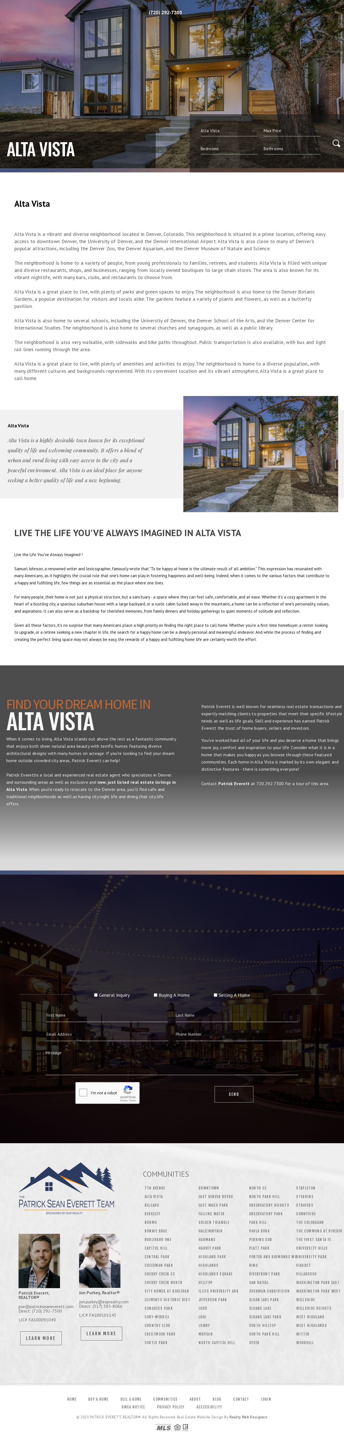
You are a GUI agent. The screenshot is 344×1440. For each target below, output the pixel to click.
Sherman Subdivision (269, 1291)
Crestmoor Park (160, 1334)
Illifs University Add (219, 1291)
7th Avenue (155, 1188)
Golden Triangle (214, 1222)
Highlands (208, 1265)
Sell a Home (130, 1399)
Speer (254, 1343)
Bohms (151, 1222)
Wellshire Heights (314, 1308)
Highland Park (212, 1257)
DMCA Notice (133, 1407)
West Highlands (311, 1325)
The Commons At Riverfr (319, 1231)
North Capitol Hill (217, 1343)
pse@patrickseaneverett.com (46, 1306)
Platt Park (259, 1248)
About (195, 1399)
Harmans (207, 1239)
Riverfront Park (264, 1274)
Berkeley (153, 1214)
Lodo (203, 1308)
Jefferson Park (213, 1300)
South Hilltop (262, 1325)
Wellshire (305, 1300)
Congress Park (159, 1308)
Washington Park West (318, 1291)
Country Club (158, 1325)
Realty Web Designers (249, 1417)
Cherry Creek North (164, 1282)
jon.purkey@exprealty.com (104, 1301)
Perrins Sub (260, 1239)
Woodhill (305, 1343)
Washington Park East (318, 1282)
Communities (165, 1399)
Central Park (157, 1257)
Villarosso (306, 1274)
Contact (241, 1399)
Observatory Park (266, 1214)
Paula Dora (259, 1231)
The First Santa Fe (313, 1239)
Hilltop (206, 1282)
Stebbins (305, 1196)
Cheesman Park (159, 1265)
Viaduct (303, 1265)
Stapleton (306, 1188)
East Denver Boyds (216, 1196)
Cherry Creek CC (160, 1274)
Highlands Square (216, 1274)
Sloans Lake (260, 1308)
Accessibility (209, 1407)
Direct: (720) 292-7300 (40, 1311)
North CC (258, 1188)
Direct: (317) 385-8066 (101, 1306)
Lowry (204, 1325)
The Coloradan (310, 1222)
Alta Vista (154, 1196)
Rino (253, 1265)
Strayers (304, 1205)
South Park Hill (264, 1334)
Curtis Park (156, 1343)
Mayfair (206, 1334)
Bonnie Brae (156, 1231)
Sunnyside (306, 1214)
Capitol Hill (156, 1248)
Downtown (209, 1188)
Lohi (203, 1317)
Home (71, 1399)
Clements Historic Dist (167, 1300)
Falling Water (212, 1214)
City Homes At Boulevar (167, 1291)
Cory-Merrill (157, 1317)
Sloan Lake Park (264, 1300)
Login (266, 1399)
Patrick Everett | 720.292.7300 (169, 12)
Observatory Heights (269, 1205)
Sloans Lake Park (265, 1317)
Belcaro (152, 1205)
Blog (217, 1399)
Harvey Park (210, 1248)
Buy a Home (98, 1399)
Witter (302, 1334)
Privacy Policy (171, 1407)
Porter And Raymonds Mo (273, 1257)
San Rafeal (259, 1282)
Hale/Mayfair (211, 1231)
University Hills (312, 1248)
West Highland (310, 1317)
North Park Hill (264, 1196)
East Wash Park (213, 1205)
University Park (311, 1257)
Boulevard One (158, 1239)
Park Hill (258, 1222)
